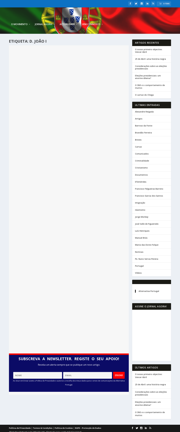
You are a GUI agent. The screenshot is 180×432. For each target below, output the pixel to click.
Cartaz (138, 139)
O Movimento (85, 17)
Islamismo (140, 202)
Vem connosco (157, 17)
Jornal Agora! (109, 17)
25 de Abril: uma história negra (150, 51)
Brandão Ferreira (143, 125)
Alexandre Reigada (144, 104)
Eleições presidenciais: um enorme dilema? (148, 69)
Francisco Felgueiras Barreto (149, 181)
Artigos (138, 111)
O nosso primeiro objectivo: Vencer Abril (148, 43)
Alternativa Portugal (149, 283)
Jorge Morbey (141, 209)
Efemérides (140, 174)
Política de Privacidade (20, 420)
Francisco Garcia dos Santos (149, 188)
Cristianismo (141, 160)
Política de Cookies (64, 420)
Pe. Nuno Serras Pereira (146, 251)
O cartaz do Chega (144, 87)
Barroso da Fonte (143, 118)
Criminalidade (142, 153)
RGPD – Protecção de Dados (88, 420)
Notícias (139, 244)
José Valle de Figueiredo (147, 216)
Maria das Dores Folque (146, 237)
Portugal (139, 258)
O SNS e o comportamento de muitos (150, 79)
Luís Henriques (142, 223)
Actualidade (132, 17)
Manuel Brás (141, 230)
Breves (138, 132)
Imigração (140, 195)
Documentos (141, 167)
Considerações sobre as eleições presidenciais (151, 60)
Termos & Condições (42, 420)
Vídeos (138, 265)
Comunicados (142, 146)
